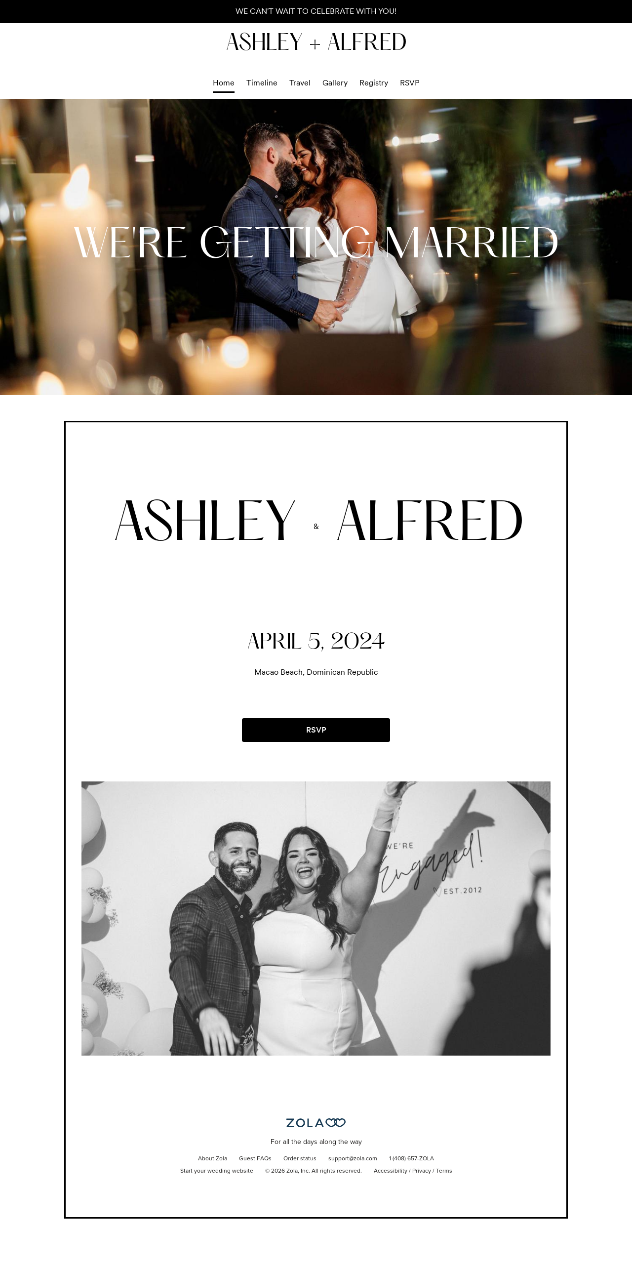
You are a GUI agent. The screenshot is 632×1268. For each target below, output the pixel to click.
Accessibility (390, 1171)
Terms (444, 1171)
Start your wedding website (216, 1171)
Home (224, 82)
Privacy (421, 1171)
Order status (299, 1159)
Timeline (261, 82)
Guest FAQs (255, 1159)
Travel (300, 82)
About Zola (212, 1159)
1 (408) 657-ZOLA (411, 1159)
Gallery (335, 82)
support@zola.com (352, 1159)
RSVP (410, 82)
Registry (373, 82)
